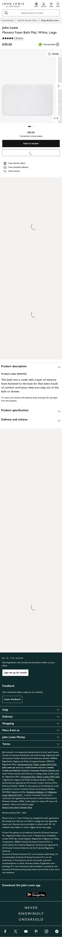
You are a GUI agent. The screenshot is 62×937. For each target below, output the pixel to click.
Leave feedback (12, 699)
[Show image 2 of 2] (58, 86)
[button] (58, 4)
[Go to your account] (43, 4)
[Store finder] (36, 4)
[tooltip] (57, 44)
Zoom (53, 54)
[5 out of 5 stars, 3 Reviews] (12, 38)
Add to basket (31, 143)
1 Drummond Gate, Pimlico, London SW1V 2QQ (37, 764)
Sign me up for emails (15, 672)
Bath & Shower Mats (27, 20)
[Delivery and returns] (31, 420)
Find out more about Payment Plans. (17, 807)
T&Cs (32, 827)
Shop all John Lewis (50, 20)
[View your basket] (51, 4)
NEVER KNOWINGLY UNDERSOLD (31, 913)
